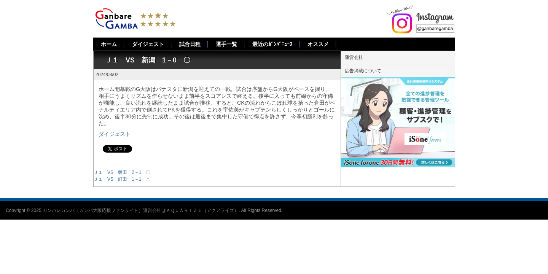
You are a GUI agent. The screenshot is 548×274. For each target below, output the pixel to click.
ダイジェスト (148, 44)
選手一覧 (226, 44)
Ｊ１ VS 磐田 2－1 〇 (122, 172)
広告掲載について (363, 70)
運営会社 (354, 57)
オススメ (318, 44)
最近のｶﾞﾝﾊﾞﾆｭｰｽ (272, 44)
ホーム (109, 44)
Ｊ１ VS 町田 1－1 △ (122, 179)
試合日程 (190, 44)
